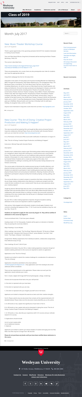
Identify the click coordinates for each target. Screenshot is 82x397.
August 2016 (67, 162)
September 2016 (68, 159)
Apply (62, 2)
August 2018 (67, 113)
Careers (25, 375)
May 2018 (66, 115)
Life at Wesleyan (63, 9)
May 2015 (66, 188)
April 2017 (66, 144)
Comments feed (68, 220)
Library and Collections (39, 377)
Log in (65, 216)
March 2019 (67, 97)
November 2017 (68, 128)
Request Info (52, 2)
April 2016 (66, 166)
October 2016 (67, 157)
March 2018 (67, 119)
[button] (79, 10)
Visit (58, 2)
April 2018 (66, 117)
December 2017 (68, 126)
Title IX (39, 393)
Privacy (35, 393)
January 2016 (67, 173)
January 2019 (67, 102)
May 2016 (66, 164)
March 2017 (67, 146)
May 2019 (66, 93)
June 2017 (66, 139)
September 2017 (68, 133)
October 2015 (67, 179)
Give (67, 2)
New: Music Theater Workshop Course (23, 44)
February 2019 (68, 99)
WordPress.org (68, 223)
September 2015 (68, 182)
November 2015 (68, 177)
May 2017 (66, 142)
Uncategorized (9, 110)
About (73, 9)
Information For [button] (75, 2)
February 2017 (68, 148)
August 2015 (67, 184)
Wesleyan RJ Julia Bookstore (55, 375)
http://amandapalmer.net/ (32, 133)
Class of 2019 (18, 14)
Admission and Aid (49, 9)
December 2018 (68, 104)
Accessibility (45, 393)
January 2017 (67, 150)
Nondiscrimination (65, 393)
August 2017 (67, 135)
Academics (37, 9)
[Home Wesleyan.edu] (41, 352)
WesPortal (32, 375)
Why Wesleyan (27, 9)
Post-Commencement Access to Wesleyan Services (70, 49)
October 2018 (67, 108)
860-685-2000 (58, 369)
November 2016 (68, 155)
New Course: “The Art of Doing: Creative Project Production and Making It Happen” (28, 121)
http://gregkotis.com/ (48, 106)
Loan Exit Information (70, 53)
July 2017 (66, 137)
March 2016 (67, 168)
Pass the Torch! (68, 59)
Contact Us (17, 375)
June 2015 (66, 186)
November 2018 (68, 106)
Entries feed (67, 218)
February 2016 (68, 170)
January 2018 (67, 124)
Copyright (30, 393)
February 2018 (68, 122)
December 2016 (68, 153)
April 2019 (66, 95)
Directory (41, 375)
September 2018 (68, 110)
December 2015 (68, 175)
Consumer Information (54, 393)
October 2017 (67, 130)
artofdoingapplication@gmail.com (15, 264)
